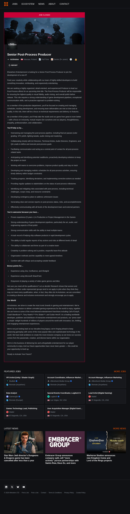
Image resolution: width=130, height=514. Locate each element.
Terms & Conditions (55, 493)
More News (119, 428)
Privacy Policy (69, 493)
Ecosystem (28, 4)
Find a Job (25, 493)
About (51, 4)
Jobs (15, 4)
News (41, 4)
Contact (64, 4)
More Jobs (120, 371)
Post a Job (34, 493)
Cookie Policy (80, 493)
